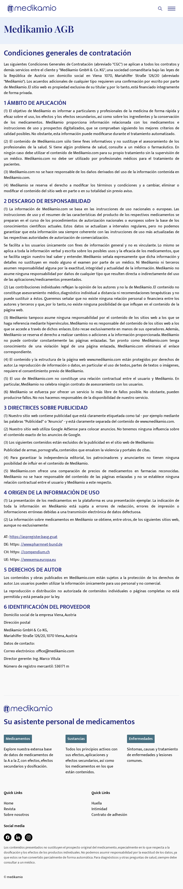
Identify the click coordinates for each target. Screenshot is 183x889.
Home (8, 803)
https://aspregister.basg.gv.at (33, 537)
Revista (9, 809)
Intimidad (99, 809)
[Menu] (171, 8)
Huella (97, 803)
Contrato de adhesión (109, 815)
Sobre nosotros (16, 815)
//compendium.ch (35, 552)
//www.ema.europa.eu (38, 560)
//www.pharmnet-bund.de (41, 544)
